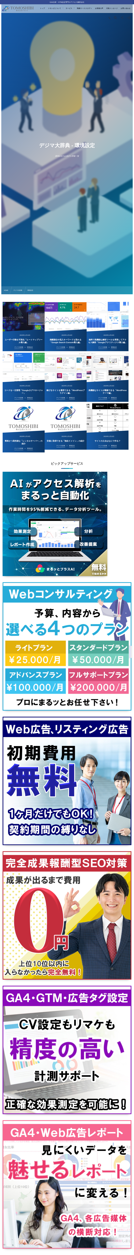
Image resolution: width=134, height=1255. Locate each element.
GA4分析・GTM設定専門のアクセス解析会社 (67, 2)
